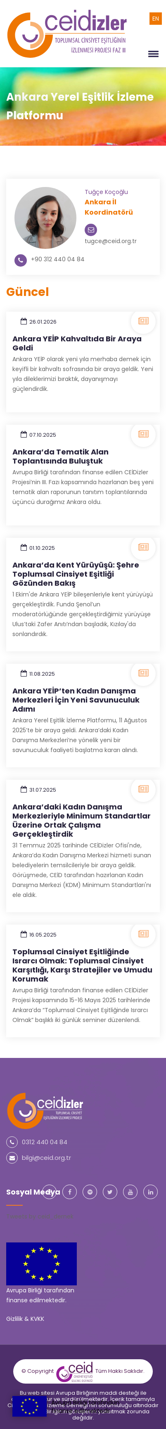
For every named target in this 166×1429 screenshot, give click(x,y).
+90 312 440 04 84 (58, 259)
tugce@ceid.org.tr (111, 241)
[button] (152, 54)
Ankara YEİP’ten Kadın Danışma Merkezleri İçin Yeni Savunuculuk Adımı (76, 700)
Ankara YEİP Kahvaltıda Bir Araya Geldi (77, 343)
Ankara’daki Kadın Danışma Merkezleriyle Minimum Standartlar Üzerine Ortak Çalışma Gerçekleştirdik (81, 820)
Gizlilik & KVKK (25, 1319)
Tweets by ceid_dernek (40, 1216)
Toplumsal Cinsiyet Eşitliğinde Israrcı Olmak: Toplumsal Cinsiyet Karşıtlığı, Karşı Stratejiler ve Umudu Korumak (82, 965)
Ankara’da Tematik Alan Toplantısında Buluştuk (60, 456)
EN (155, 18)
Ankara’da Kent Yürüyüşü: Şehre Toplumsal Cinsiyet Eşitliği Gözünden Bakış (75, 574)
